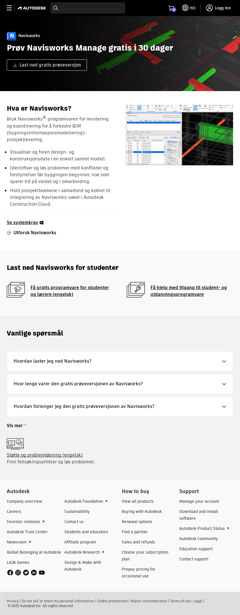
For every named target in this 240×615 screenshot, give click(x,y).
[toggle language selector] (189, 8)
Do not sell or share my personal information (58, 601)
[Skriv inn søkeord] (87, 8)
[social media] (26, 572)
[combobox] (87, 8)
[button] (120, 361)
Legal (197, 601)
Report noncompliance (149, 601)
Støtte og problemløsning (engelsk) (45, 455)
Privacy (13, 601)
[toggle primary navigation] (12, 8)
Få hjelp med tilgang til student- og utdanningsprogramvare (188, 291)
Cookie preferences (112, 601)
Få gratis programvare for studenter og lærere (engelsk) (69, 291)
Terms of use (180, 601)
